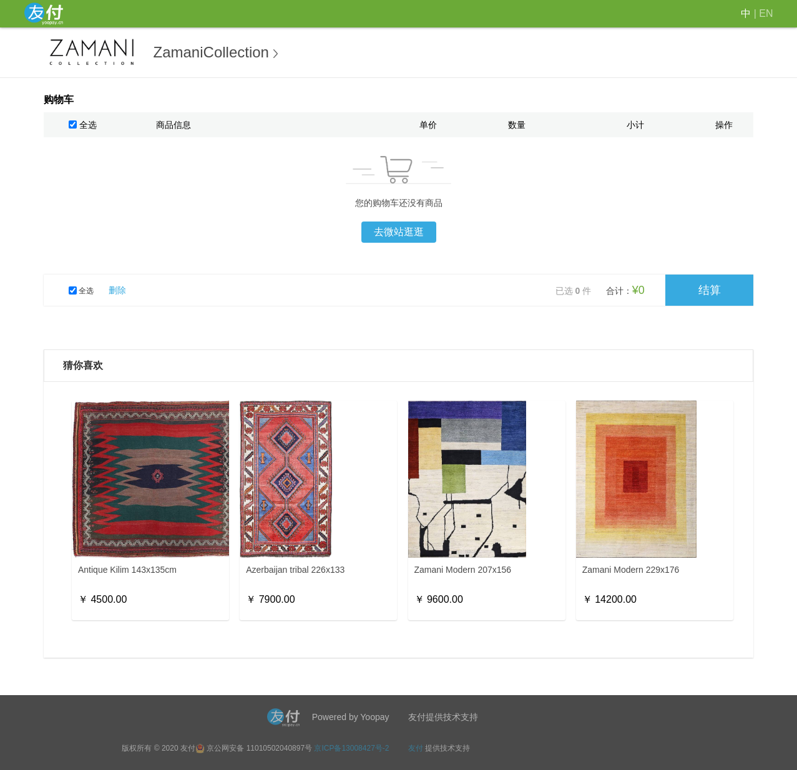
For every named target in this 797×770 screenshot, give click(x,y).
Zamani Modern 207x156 (463, 570)
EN (766, 13)
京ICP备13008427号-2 (351, 748)
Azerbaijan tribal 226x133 (295, 570)
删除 (117, 290)
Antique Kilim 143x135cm (127, 570)
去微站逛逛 (399, 232)
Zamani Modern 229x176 (631, 570)
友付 (415, 748)
